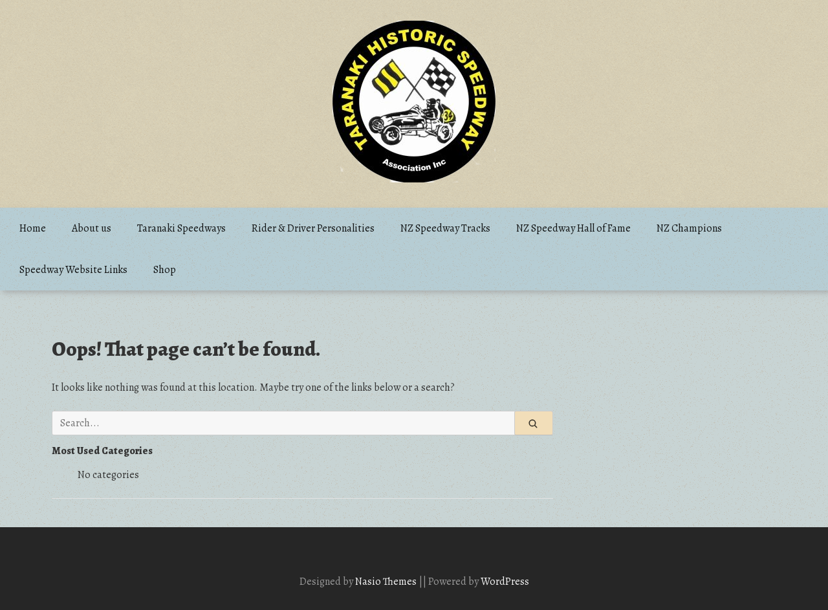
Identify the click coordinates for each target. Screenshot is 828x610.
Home (32, 228)
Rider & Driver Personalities (313, 228)
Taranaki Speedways (181, 228)
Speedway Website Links (73, 270)
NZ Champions (689, 228)
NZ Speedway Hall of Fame (573, 228)
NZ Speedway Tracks (445, 228)
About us (91, 228)
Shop (164, 270)
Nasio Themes (387, 581)
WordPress (505, 581)
